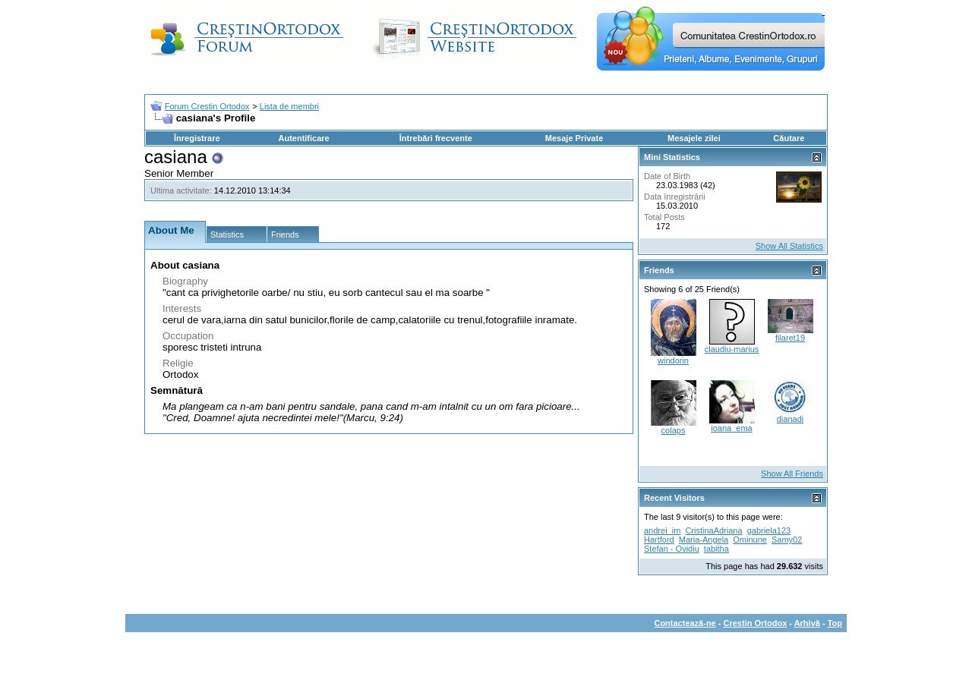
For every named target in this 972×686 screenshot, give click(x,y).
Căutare (788, 138)
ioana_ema (731, 428)
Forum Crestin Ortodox (207, 106)
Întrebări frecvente (435, 138)
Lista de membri (289, 106)
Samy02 (787, 539)
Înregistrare (197, 138)
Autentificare (303, 138)
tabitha (716, 548)
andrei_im (662, 530)
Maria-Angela (703, 539)
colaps (673, 430)
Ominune (750, 539)
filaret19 (790, 337)
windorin (673, 360)
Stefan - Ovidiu (671, 548)
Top (835, 623)
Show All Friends (792, 473)
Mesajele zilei (694, 138)
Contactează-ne (684, 623)
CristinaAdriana (713, 530)
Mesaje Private (574, 138)
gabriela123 (769, 530)
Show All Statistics (789, 245)
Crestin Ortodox (755, 623)
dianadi (790, 418)
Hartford (659, 539)
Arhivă (807, 623)
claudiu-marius (732, 349)
